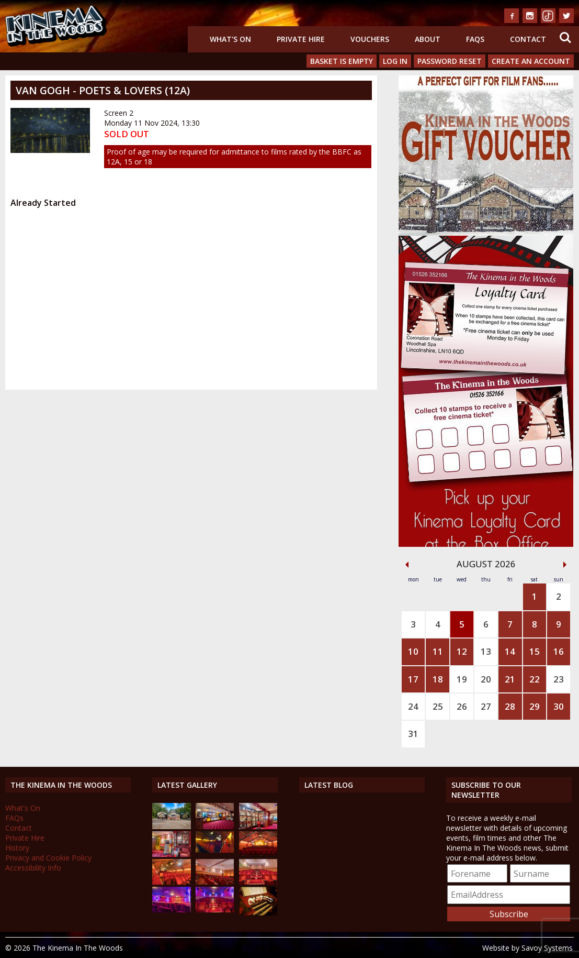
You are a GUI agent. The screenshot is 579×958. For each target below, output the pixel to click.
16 (558, 651)
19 (462, 679)
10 (413, 651)
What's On (230, 39)
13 (486, 651)
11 (438, 651)
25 (438, 706)
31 (413, 734)
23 (558, 679)
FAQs (475, 39)
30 (558, 706)
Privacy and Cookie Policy (48, 858)
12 (462, 651)
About (427, 39)
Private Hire (301, 39)
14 (510, 651)
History (17, 848)
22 (534, 679)
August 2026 (486, 564)
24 (413, 706)
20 (486, 679)
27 (486, 706)
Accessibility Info (33, 868)
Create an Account (531, 61)
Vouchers (369, 39)
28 (510, 706)
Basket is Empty (341, 61)
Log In (395, 61)
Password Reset (449, 61)
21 (510, 679)
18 (438, 679)
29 (534, 706)
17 (413, 679)
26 (462, 706)
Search (565, 37)
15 (534, 651)
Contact (528, 39)
